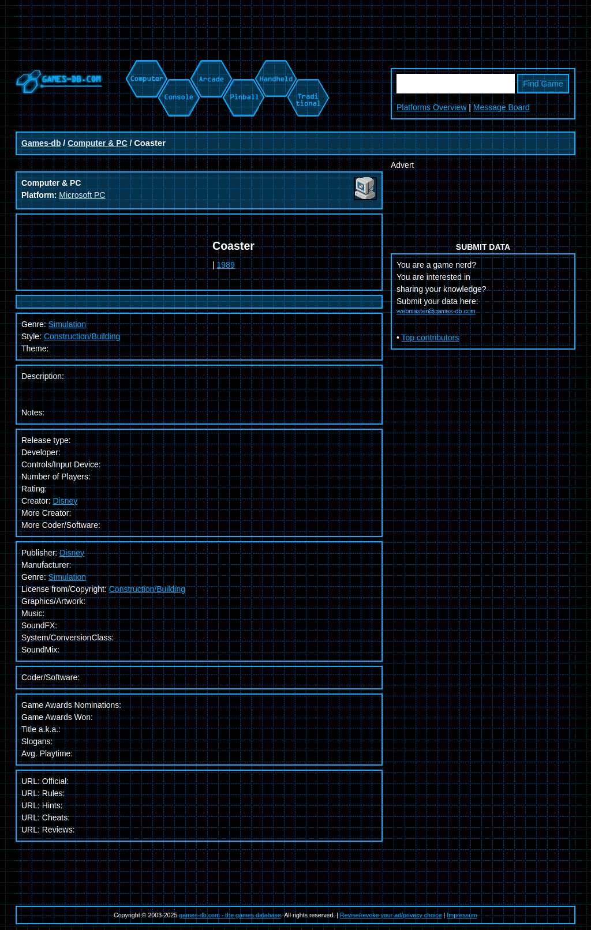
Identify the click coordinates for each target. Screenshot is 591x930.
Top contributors (430, 337)
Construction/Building (82, 336)
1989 (226, 264)
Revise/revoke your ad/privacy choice (391, 915)
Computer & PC (97, 143)
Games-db (41, 143)
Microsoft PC (82, 195)
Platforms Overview (431, 107)
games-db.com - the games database (230, 915)
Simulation (67, 324)
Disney (65, 500)
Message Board (501, 107)
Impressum (462, 915)
